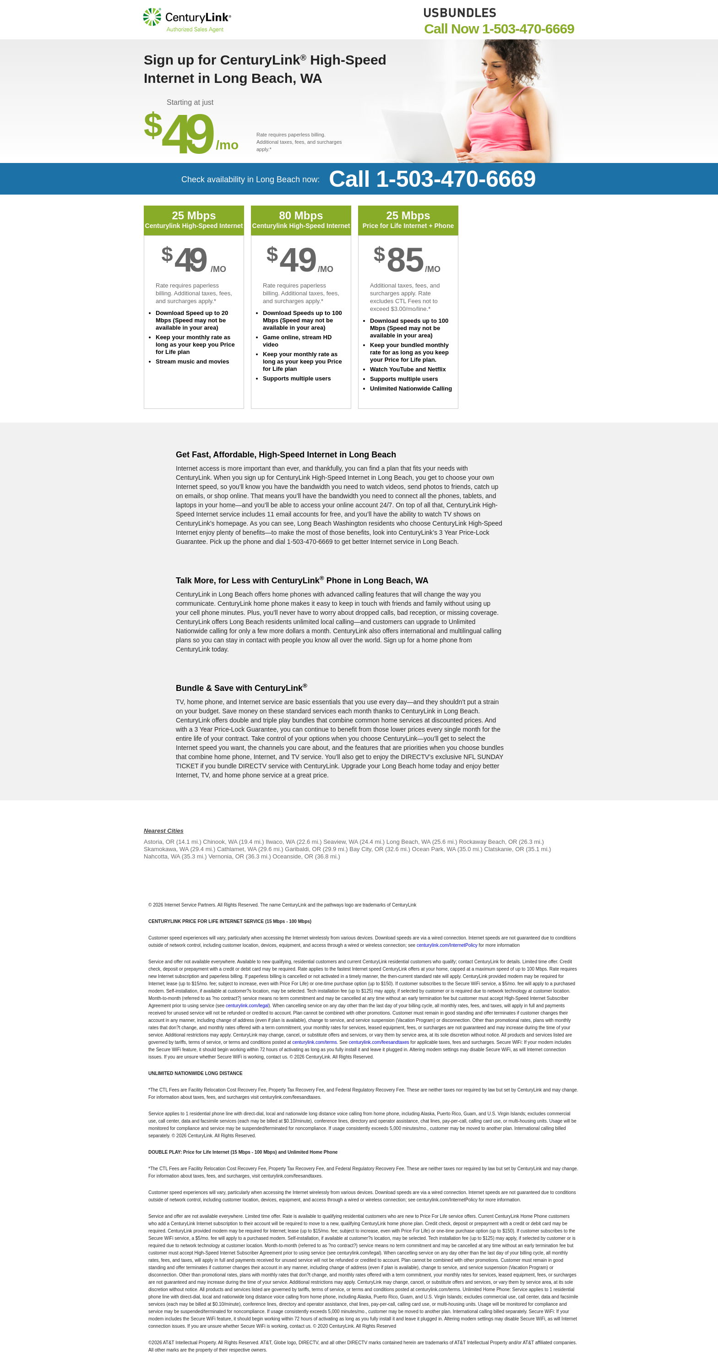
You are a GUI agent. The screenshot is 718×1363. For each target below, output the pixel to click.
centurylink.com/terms (314, 1042)
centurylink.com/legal (247, 1005)
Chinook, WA (220, 841)
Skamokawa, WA (166, 849)
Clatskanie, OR (504, 849)
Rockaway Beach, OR (488, 841)
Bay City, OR (366, 849)
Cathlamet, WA (236, 849)
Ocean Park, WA (434, 849)
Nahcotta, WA (162, 856)
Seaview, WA (340, 841)
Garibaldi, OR (303, 849)
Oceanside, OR (292, 856)
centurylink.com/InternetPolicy (447, 945)
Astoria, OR (159, 841)
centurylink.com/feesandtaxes (379, 1042)
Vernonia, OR (226, 856)
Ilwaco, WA (280, 841)
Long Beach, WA (408, 841)
